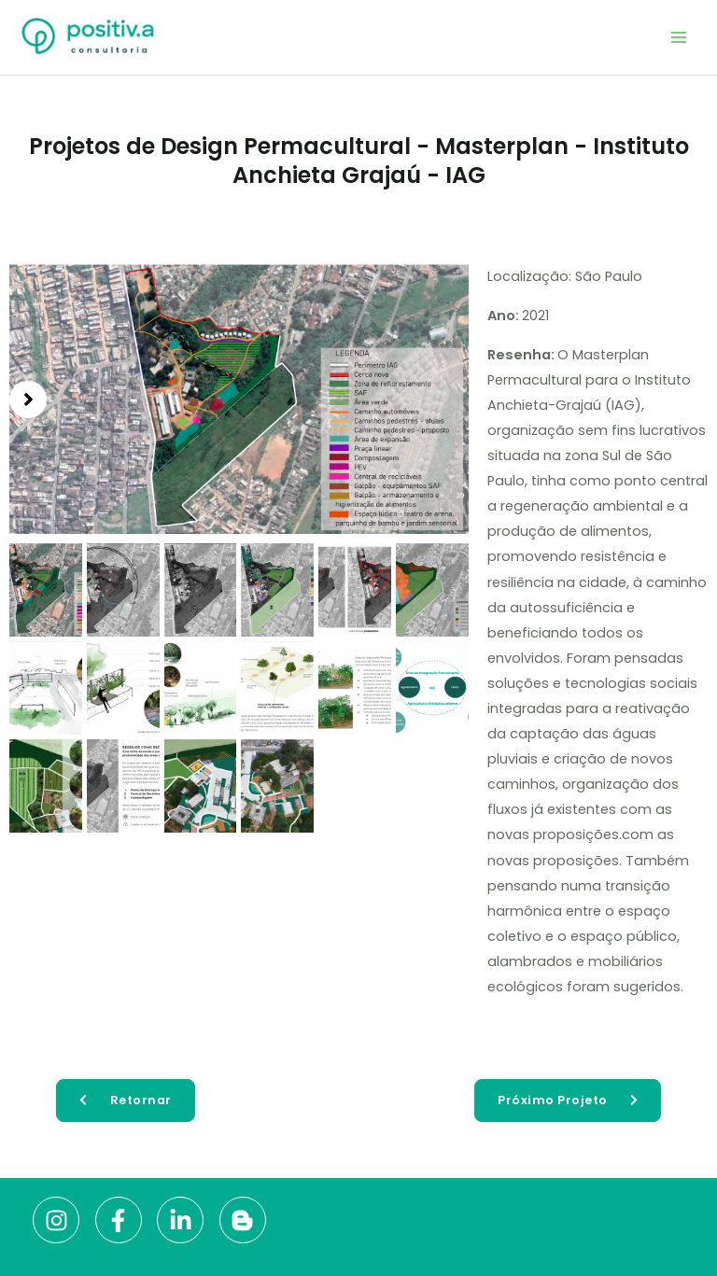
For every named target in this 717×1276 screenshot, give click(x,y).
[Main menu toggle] (678, 37)
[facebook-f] (124, 1220)
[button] (28, 399)
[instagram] (62, 1220)
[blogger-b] (246, 1220)
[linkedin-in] (186, 1220)
